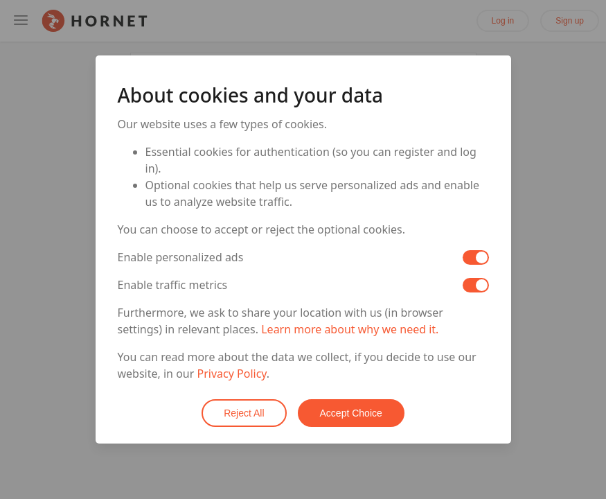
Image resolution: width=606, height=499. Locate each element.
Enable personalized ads (181, 257)
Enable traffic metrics (173, 284)
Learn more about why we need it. (349, 329)
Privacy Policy (232, 373)
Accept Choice (351, 413)
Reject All (244, 413)
